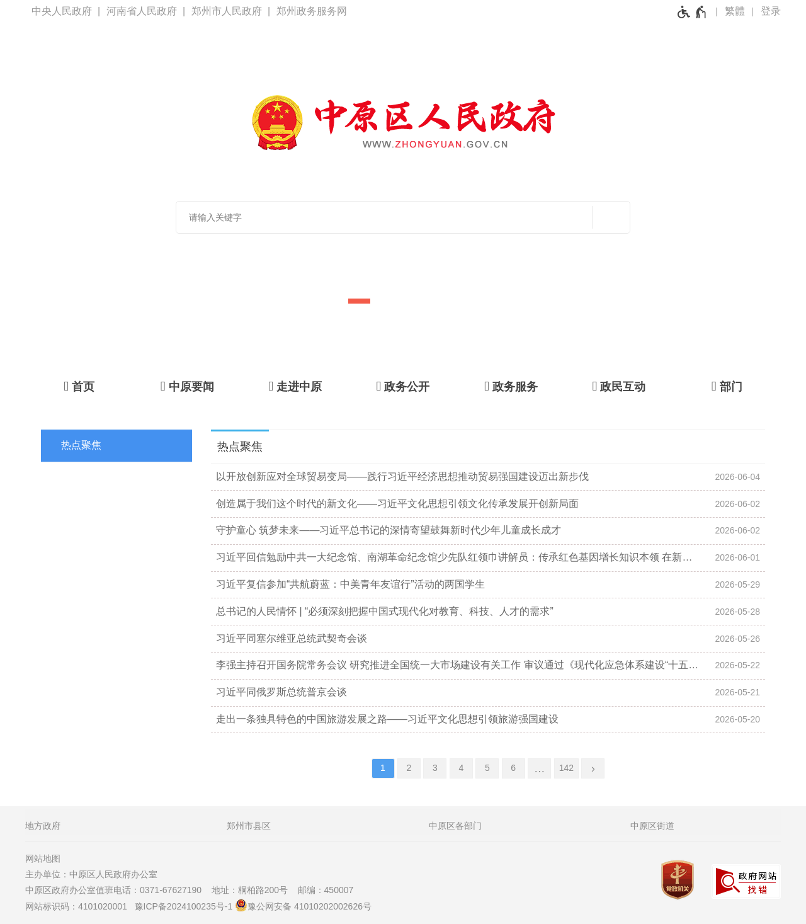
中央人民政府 (61, 11)
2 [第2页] (409, 768)
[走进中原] (295, 386)
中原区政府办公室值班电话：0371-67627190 (117, 890)
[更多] (539, 768)
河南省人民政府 (141, 11)
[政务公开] (403, 386)
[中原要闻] (187, 386)
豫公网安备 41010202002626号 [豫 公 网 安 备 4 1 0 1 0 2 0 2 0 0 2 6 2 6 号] (303, 905)
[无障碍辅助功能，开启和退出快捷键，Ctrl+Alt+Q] (692, 12)
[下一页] (592, 768)
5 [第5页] (487, 768)
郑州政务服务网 (311, 11)
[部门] (727, 386)
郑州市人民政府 (226, 11)
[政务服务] (511, 386)
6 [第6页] (513, 768)
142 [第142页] (566, 768)
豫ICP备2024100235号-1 (184, 906)
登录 (771, 11)
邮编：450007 (326, 890)
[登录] (771, 11)
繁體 (735, 11)
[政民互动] (619, 386)
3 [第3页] (435, 768)
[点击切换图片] (754, 233)
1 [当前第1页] (382, 768)
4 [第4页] (460, 768)
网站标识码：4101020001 (78, 906)
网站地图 (42, 858)
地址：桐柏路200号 (253, 890)
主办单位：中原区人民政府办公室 (95, 874)
